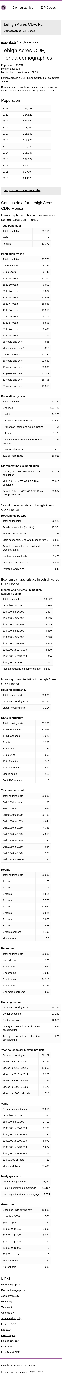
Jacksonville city (10, 1295)
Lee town (6, 1329)
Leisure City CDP (10, 1340)
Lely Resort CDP (10, 1352)
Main (4, 42)
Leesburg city (8, 1335)
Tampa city (7, 1307)
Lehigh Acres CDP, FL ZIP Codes (22, 190)
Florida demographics (13, 1290)
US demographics (11, 1284)
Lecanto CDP (8, 1324)
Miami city (6, 1301)
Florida (12, 42)
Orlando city (8, 1312)
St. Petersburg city (11, 1318)
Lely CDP (6, 1346)
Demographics (23, 7)
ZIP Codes (48, 7)
